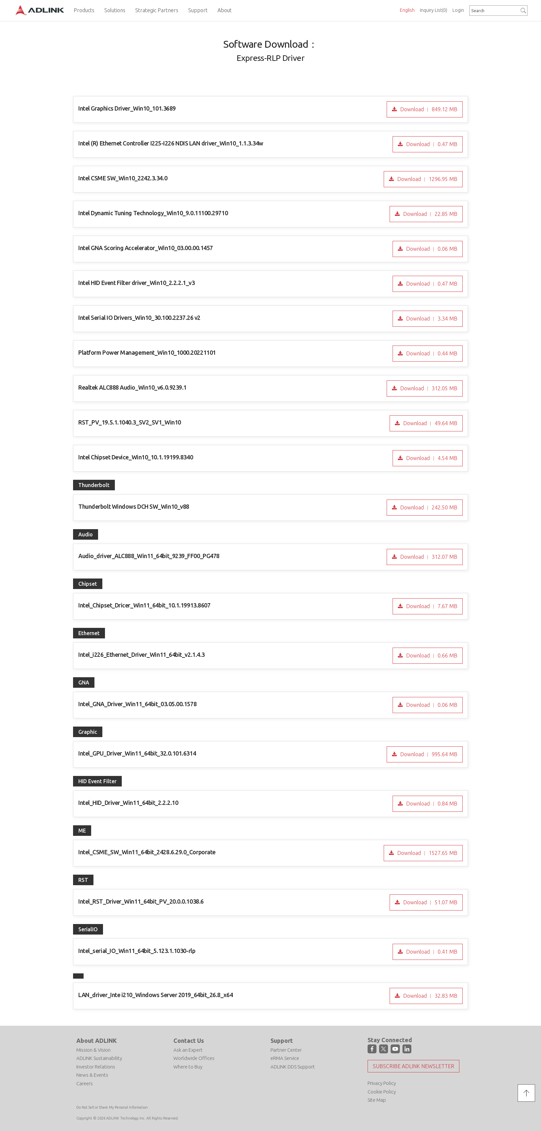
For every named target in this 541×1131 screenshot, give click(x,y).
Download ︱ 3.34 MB (431, 318)
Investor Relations (95, 1066)
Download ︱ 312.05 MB (428, 388)
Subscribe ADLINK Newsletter (413, 1066)
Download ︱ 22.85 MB (429, 214)
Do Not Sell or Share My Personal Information (112, 1107)
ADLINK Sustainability (99, 1058)
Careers (84, 1083)
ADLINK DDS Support (292, 1066)
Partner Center (286, 1050)
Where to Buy (187, 1066)
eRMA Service (284, 1058)
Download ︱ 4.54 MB (431, 458)
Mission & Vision (93, 1050)
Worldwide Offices (194, 1058)
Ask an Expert (188, 1050)
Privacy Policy (382, 1083)
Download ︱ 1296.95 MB (426, 179)
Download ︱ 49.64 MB (429, 423)
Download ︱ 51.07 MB (429, 902)
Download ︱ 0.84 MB (431, 804)
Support (281, 1040)
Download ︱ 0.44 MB (431, 353)
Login (458, 10)
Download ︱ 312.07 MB (428, 557)
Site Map (377, 1100)
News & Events (92, 1075)
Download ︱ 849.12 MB (428, 109)
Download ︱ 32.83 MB (429, 996)
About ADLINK (96, 1040)
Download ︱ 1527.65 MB (426, 853)
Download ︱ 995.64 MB (428, 754)
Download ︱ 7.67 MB (431, 606)
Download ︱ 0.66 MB (431, 655)
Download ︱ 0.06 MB (431, 249)
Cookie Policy (382, 1091)
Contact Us (188, 1040)
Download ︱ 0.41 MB (431, 952)
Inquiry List (433, 10)
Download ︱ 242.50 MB (428, 507)
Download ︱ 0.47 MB (431, 144)
